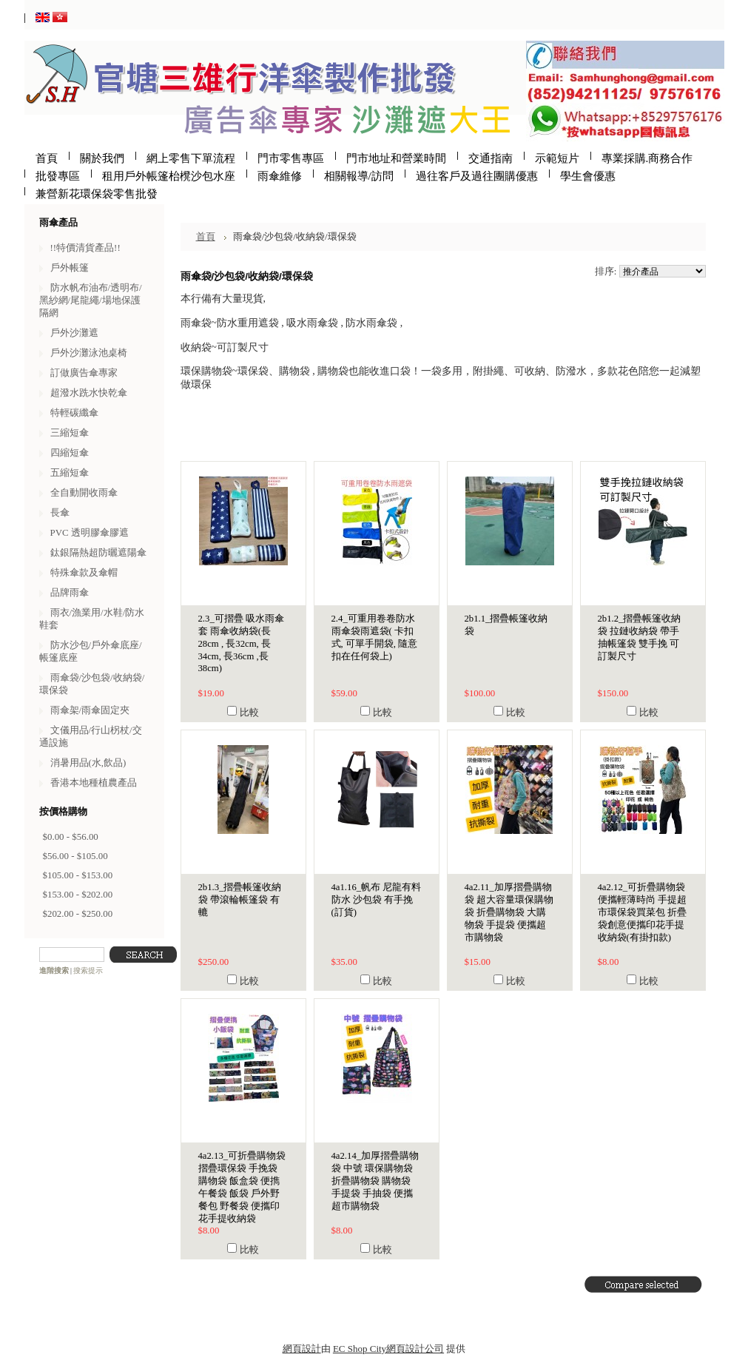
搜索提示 (88, 970)
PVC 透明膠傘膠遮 (89, 532)
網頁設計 (302, 1348)
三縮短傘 (69, 432)
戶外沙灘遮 (74, 332)
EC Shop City (359, 1348)
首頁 (205, 236)
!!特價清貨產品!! (85, 247)
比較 (249, 712)
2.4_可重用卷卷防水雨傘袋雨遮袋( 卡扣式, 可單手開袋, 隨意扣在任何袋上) (374, 637)
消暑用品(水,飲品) (88, 762)
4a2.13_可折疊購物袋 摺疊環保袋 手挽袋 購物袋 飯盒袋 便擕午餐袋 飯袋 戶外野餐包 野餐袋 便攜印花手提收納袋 (242, 1187)
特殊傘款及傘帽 (84, 572)
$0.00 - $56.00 (70, 836)
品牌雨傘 (69, 592)
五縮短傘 (69, 472)
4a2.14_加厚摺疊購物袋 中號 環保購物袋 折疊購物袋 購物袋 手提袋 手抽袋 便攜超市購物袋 (375, 1181)
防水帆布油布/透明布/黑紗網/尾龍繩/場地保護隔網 (90, 300)
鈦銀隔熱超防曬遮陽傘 (98, 552)
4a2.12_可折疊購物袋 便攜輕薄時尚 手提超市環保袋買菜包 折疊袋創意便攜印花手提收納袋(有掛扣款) (642, 912)
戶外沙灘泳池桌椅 (88, 352)
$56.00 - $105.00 (75, 855)
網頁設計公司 (415, 1348)
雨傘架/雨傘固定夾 (90, 710)
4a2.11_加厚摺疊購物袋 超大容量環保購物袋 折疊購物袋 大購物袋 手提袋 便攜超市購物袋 (509, 912)
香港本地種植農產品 (93, 782)
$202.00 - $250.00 (78, 913)
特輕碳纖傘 (74, 412)
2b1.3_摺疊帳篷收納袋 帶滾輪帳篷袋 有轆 (240, 900)
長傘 (60, 512)
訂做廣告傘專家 (84, 372)
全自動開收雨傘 (84, 492)
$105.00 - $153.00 (78, 875)
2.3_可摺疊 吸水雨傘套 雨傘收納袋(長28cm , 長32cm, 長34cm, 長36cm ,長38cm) (241, 643)
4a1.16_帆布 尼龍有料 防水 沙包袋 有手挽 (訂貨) (376, 900)
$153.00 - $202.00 (78, 894)
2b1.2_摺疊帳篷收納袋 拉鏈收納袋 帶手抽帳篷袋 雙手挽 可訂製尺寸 (639, 637)
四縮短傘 (69, 452)
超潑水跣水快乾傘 (88, 392)
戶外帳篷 (69, 267)
